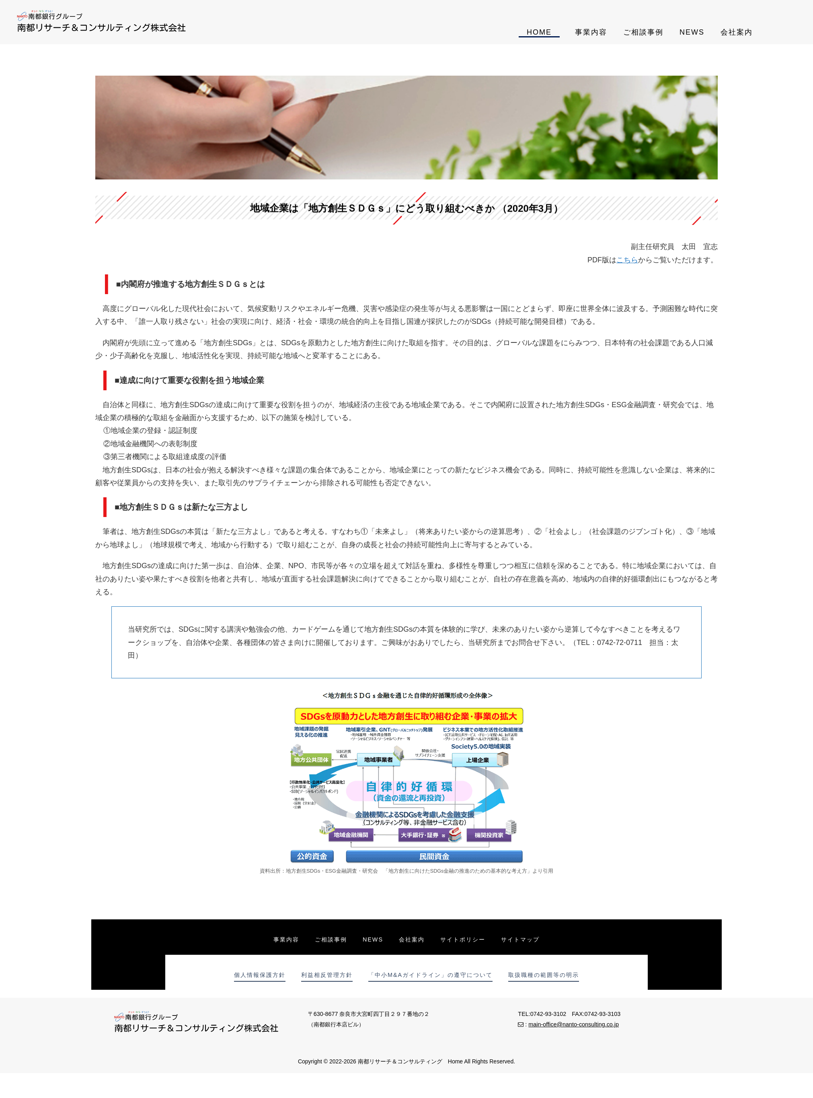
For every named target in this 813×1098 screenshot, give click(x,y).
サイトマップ (521, 939)
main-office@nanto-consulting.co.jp (573, 1024)
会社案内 (737, 32)
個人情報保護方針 (259, 975)
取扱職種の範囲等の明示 (544, 975)
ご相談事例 (643, 32)
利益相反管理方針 (326, 975)
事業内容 (591, 32)
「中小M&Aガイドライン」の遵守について (430, 975)
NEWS (692, 32)
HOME (539, 32)
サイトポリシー (463, 939)
